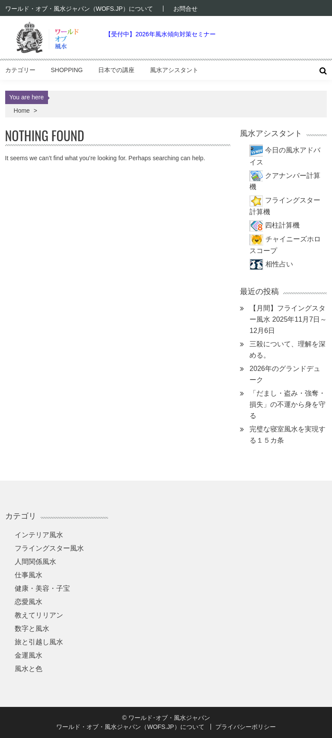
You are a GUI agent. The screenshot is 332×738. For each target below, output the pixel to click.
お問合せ (185, 9)
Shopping (67, 70)
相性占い (279, 264)
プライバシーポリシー (245, 727)
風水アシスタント (174, 70)
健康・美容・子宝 (42, 588)
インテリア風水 (39, 534)
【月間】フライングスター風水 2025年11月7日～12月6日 (288, 319)
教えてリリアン (39, 615)
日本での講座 (116, 70)
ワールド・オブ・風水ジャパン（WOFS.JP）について (79, 9)
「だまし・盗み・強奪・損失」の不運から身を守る (287, 404)
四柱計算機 (282, 225)
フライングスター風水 (49, 548)
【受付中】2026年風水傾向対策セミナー (160, 34)
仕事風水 (28, 575)
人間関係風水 (35, 561)
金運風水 (28, 655)
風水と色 (28, 668)
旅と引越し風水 (39, 642)
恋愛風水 (28, 601)
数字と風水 (32, 628)
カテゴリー (20, 70)
